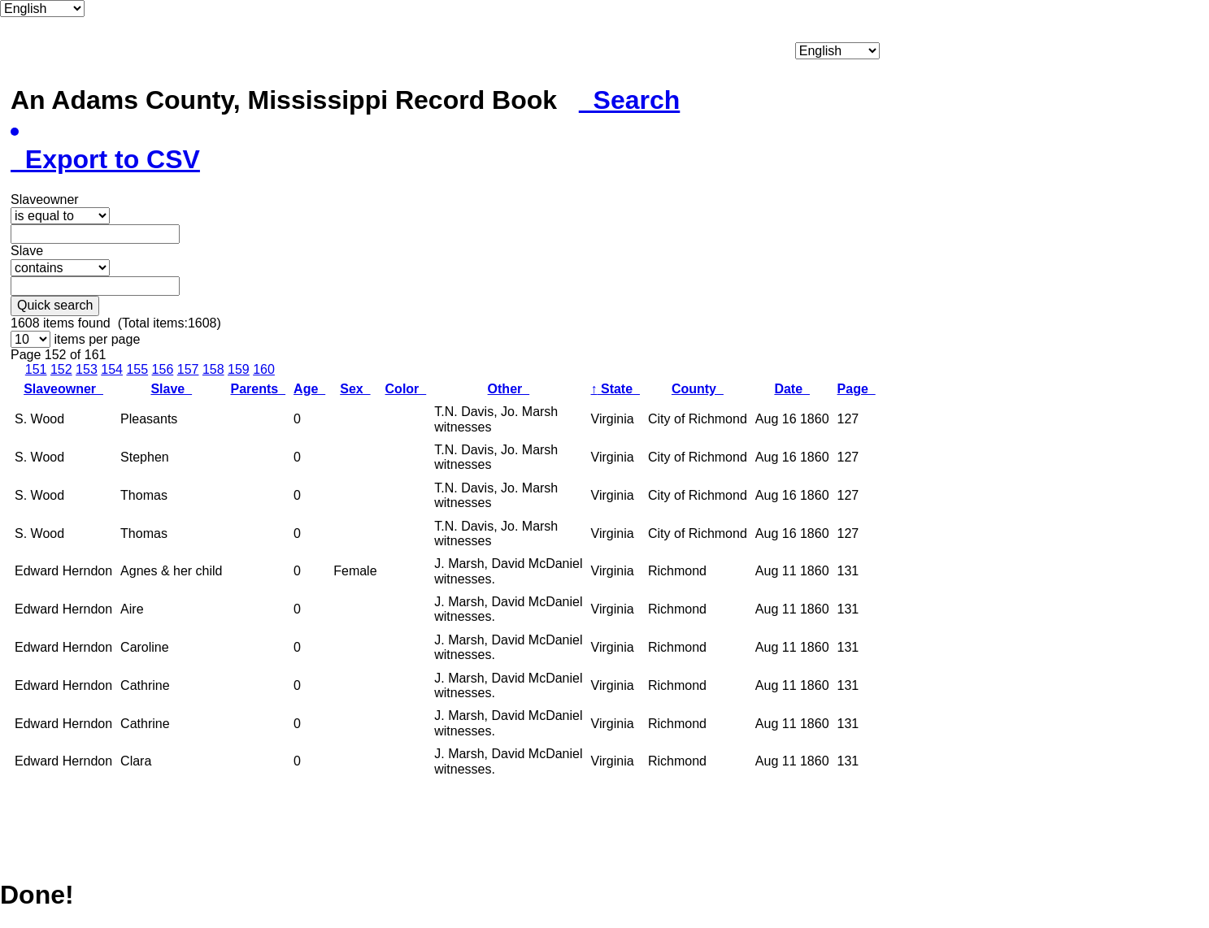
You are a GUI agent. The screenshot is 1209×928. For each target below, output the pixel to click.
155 (137, 369)
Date (792, 389)
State (615, 389)
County (698, 389)
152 (61, 369)
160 (264, 369)
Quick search (55, 305)
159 (239, 369)
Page (856, 389)
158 (213, 369)
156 (163, 369)
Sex (355, 389)
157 (188, 369)
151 (36, 369)
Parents (257, 389)
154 (112, 369)
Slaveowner (63, 389)
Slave (171, 389)
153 (87, 369)
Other (509, 389)
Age (309, 389)
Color (406, 389)
